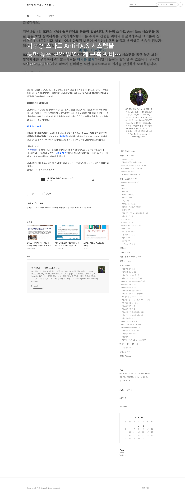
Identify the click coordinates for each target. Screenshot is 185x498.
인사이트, (141, 373)
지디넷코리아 (128, 234)
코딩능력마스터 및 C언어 (132, 293)
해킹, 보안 (125, 261)
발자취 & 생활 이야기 (132, 162)
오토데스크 (127, 222)
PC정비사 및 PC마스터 (132, 296)
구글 (125, 201)
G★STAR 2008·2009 (131, 174)
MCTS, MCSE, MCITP (131, 324)
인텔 (126, 228)
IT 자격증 (125, 265)
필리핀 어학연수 (129, 171)
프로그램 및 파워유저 (130, 256)
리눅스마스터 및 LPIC (132, 278)
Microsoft (128, 194)
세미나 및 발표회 (128, 178)
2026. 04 (139, 417)
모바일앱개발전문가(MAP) (133, 290)
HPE (125, 188)
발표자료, (144, 377)
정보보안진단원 (129, 309)
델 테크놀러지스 (129, 204)
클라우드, (122, 377)
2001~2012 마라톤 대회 (132, 168)
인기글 (129, 390)
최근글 (121, 390)
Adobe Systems (130, 182)
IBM (125, 191)
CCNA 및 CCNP (129, 321)
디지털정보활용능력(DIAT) (133, 281)
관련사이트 (145, 488)
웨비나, (134, 373)
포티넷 (126, 241)
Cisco (126, 185)
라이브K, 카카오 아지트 (131, 207)
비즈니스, (148, 373)
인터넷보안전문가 (130, 303)
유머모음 (124, 351)
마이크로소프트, (125, 380)
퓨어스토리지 (128, 244)
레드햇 (126, 210)
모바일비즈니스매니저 (131, 330)
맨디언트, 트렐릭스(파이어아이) (135, 213)
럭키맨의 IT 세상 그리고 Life (41, 5)
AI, (129, 373)
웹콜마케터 (127, 336)
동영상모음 (125, 356)
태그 (39, 15)
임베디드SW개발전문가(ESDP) (134, 340)
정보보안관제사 (129, 306)
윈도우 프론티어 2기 (131, 225)
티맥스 (126, 238)
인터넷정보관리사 (130, 275)
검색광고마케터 (129, 284)
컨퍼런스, (130, 377)
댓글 (28, 256)
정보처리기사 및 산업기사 (133, 312)
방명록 (51, 15)
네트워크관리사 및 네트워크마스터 (136, 300)
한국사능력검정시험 (128, 344)
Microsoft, (123, 373)
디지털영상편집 (129, 287)
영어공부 (124, 252)
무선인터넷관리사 (129, 333)
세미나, (137, 377)
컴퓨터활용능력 (129, 272)
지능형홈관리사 (129, 318)
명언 (123, 248)
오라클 (126, 219)
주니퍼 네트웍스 (129, 231)
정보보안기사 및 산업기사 (132, 315)
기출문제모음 (128, 347)
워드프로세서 (128, 269)
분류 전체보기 (127, 151)
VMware (127, 198)
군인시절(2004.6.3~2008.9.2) (134, 165)
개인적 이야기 (126, 155)
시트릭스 (127, 216)
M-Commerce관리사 (131, 327)
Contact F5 (33, 149)
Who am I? (127, 159)
